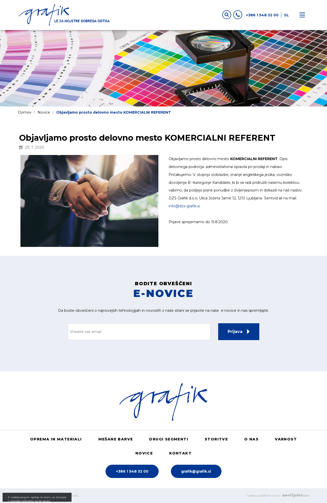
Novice (44, 112)
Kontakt (180, 453)
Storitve (216, 439)
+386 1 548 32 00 (255, 14)
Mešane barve (115, 439)
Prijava (235, 331)
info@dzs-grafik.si (184, 206)
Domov (24, 112)
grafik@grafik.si (196, 471)
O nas (251, 439)
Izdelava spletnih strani (278, 495)
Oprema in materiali (56, 439)
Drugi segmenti (168, 439)
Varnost (286, 439)
